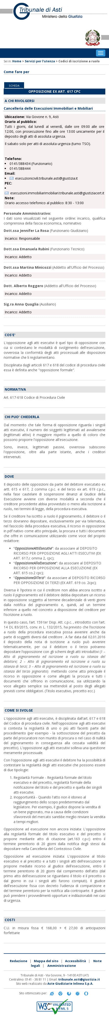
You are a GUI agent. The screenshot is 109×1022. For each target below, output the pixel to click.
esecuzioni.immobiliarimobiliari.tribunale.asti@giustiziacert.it (57, 193)
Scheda (14, 85)
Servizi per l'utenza (40, 61)
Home (16, 61)
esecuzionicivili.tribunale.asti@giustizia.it (46, 178)
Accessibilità (75, 961)
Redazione (18, 961)
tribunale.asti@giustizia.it (79, 979)
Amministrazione (61, 965)
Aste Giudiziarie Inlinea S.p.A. (70, 984)
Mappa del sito (46, 961)
